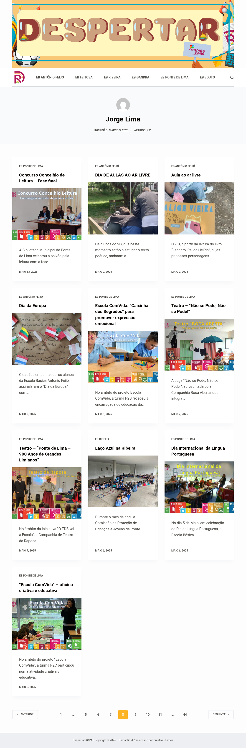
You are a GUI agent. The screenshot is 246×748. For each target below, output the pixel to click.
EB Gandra (140, 77)
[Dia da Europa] (46, 339)
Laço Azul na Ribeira (116, 448)
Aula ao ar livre (186, 175)
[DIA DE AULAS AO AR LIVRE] (122, 214)
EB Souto (207, 77)
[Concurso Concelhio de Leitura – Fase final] (46, 214)
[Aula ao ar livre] (199, 208)
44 (185, 714)
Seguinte (221, 714)
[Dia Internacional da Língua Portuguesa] (199, 487)
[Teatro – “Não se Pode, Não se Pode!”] (199, 345)
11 (160, 714)
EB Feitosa (84, 77)
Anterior (25, 714)
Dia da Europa (33, 305)
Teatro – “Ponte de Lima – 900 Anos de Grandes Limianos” (46, 453)
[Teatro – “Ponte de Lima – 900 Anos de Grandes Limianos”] (46, 493)
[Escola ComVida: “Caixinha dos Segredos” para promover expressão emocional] (122, 357)
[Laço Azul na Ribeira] (122, 481)
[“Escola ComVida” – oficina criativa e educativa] (46, 624)
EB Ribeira (112, 77)
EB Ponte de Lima (175, 77)
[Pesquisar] (232, 77)
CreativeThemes (163, 740)
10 (148, 714)
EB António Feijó (50, 77)
